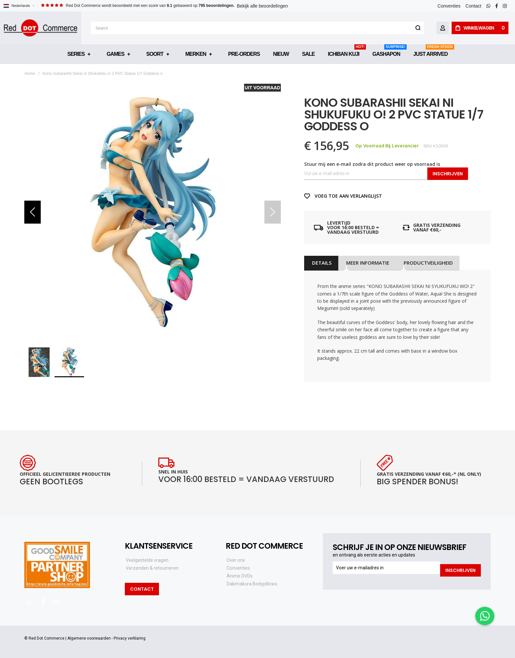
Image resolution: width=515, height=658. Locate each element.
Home (30, 73)
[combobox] (257, 28)
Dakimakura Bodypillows (252, 583)
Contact (473, 6)
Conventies (448, 6)
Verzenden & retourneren (152, 568)
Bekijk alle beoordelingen (262, 6)
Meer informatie (364, 262)
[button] (19, 5)
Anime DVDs (240, 576)
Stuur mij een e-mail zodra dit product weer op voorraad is (372, 164)
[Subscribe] (460, 567)
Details (320, 262)
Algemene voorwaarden (89, 638)
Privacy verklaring (130, 638)
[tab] (320, 263)
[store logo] (41, 28)
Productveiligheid (423, 262)
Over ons (236, 560)
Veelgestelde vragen (147, 560)
